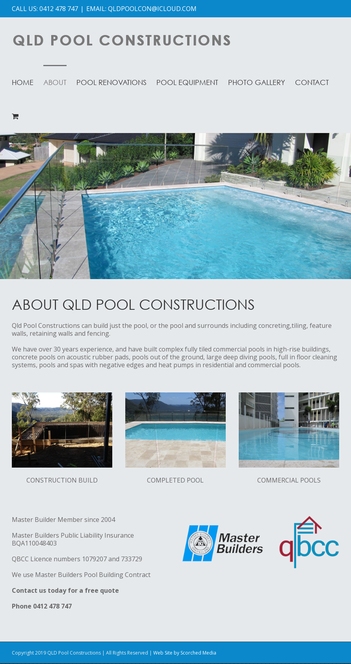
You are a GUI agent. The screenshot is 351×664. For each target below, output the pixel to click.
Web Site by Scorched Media (184, 652)
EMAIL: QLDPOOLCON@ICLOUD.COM (141, 8)
